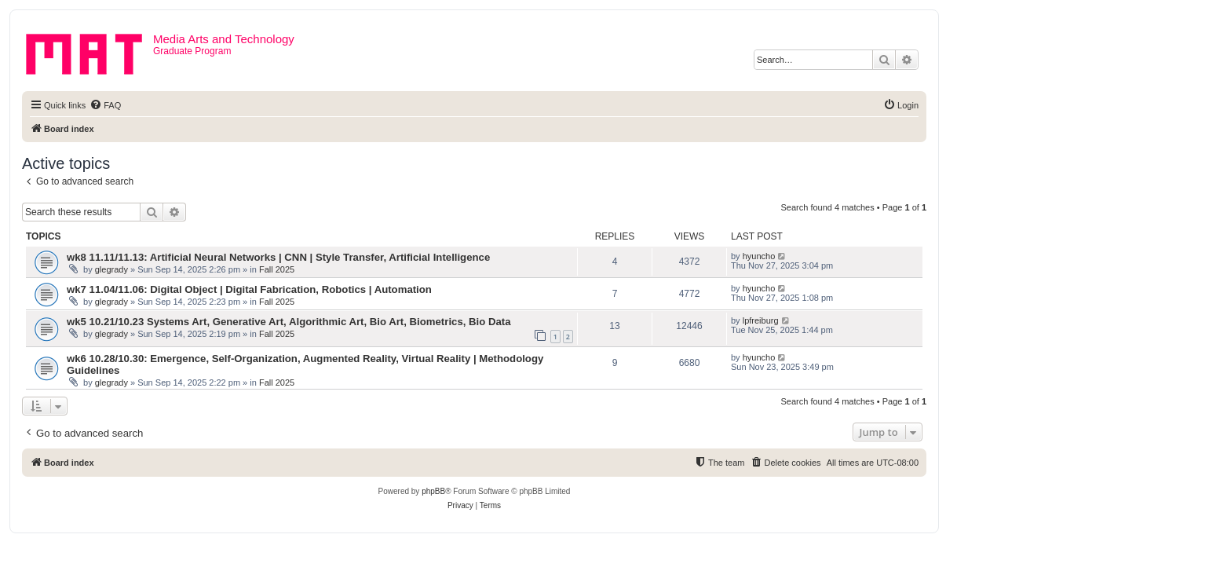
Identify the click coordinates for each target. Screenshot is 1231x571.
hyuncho (759, 256)
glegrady (111, 269)
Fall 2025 (276, 269)
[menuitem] (105, 105)
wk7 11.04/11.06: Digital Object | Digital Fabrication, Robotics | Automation (249, 289)
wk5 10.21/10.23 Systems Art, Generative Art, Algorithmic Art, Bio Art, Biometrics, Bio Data (289, 322)
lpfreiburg (761, 320)
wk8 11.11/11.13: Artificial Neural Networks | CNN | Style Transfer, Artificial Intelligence (278, 257)
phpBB (433, 491)
